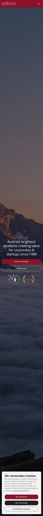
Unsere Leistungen (21, 261)
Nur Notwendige (21, 503)
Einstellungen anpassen (21, 509)
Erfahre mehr (21, 268)
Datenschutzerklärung (20, 490)
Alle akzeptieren (22, 497)
